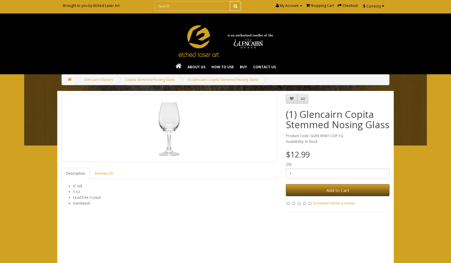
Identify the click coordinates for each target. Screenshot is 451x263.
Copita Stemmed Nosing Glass (150, 79)
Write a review (342, 203)
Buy (243, 67)
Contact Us (264, 67)
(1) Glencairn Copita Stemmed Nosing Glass (222, 79)
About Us (196, 67)
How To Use (222, 67)
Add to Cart (337, 190)
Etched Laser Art (106, 5)
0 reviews (320, 203)
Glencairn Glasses (98, 79)
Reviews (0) (104, 173)
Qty (289, 164)
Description (75, 173)
